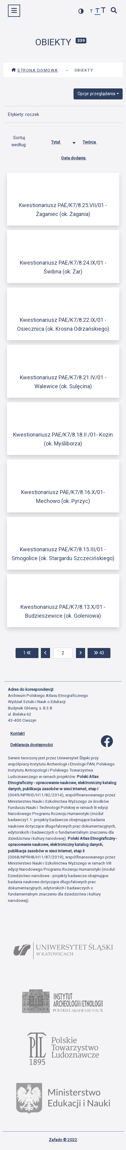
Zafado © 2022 (63, 1139)
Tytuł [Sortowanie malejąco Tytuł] (60, 140)
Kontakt (17, 733)
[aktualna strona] (63, 653)
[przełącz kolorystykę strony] (81, 11)
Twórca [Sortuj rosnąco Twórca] (94, 140)
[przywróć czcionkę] (98, 11)
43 (102, 652)
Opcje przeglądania (96, 93)
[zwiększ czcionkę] (103, 10)
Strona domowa (35, 70)
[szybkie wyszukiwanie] (114, 10)
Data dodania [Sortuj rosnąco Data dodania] (78, 156)
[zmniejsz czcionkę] (91, 11)
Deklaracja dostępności (31, 744)
